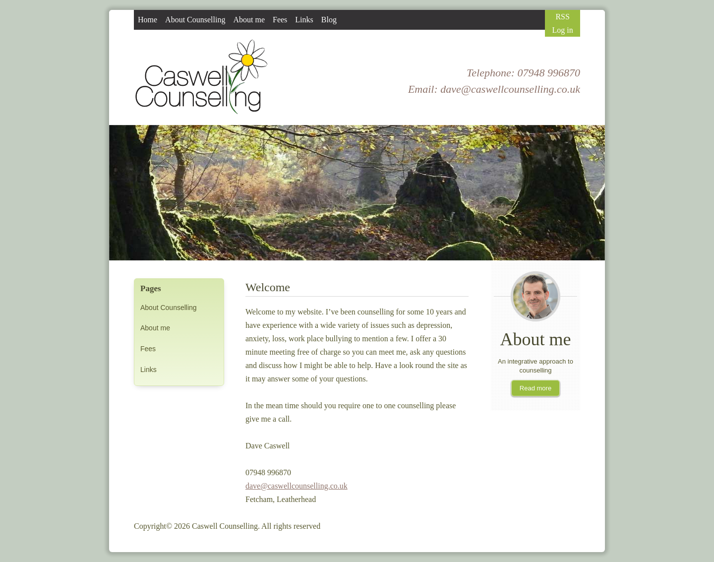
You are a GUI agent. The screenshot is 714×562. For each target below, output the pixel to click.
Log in (562, 30)
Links (148, 370)
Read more (535, 388)
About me (155, 328)
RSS (562, 16)
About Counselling (168, 308)
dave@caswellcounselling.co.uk (510, 89)
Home (147, 19)
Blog (329, 19)
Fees (148, 349)
